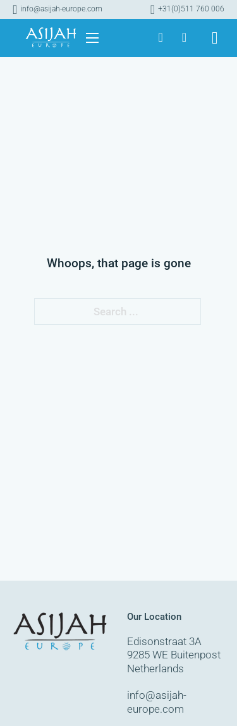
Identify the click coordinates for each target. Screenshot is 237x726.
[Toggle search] (215, 38)
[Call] (187, 9)
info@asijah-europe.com (156, 702)
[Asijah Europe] (160, 38)
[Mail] (57, 9)
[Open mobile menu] (92, 38)
